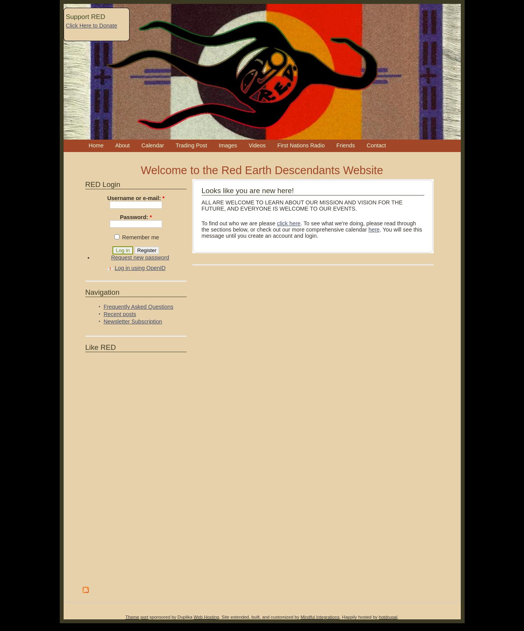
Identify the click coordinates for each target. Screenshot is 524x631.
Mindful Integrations (320, 617)
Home (96, 145)
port (144, 617)
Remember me (136, 237)
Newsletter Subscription (133, 321)
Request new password (140, 257)
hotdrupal (388, 617)
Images (228, 145)
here (374, 229)
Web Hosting (206, 617)
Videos (257, 145)
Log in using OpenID (140, 268)
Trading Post (191, 145)
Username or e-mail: (135, 198)
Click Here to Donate (92, 25)
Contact (376, 145)
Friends (345, 145)
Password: (136, 217)
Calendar (153, 145)
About (122, 145)
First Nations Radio (301, 145)
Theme (132, 617)
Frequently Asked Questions (138, 307)
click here (289, 223)
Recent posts (120, 314)
